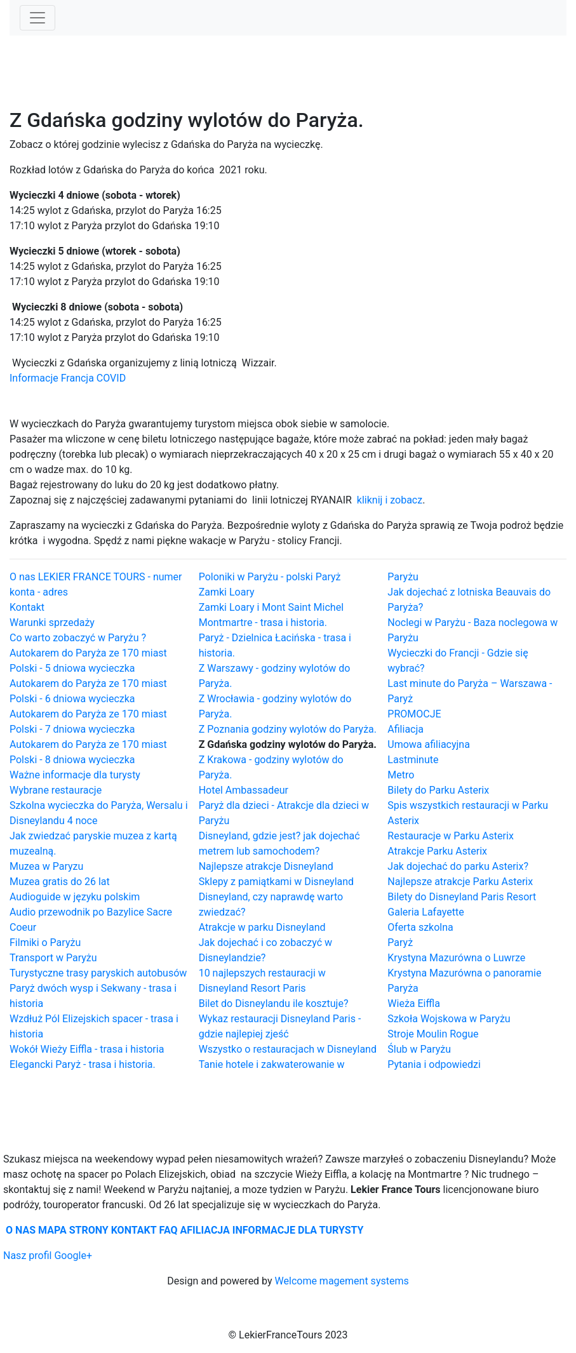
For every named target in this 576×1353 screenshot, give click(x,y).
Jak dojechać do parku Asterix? (457, 866)
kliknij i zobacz (389, 500)
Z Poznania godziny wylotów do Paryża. (288, 729)
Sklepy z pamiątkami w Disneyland (276, 882)
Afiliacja (405, 729)
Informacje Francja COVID (68, 378)
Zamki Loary (227, 592)
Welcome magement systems (342, 1281)
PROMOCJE (414, 714)
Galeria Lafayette (425, 912)
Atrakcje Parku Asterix (437, 851)
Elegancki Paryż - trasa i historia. (83, 1064)
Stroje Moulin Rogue (432, 1034)
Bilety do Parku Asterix (438, 790)
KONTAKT (134, 1230)
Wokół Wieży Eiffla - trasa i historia (87, 1049)
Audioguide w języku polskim (75, 897)
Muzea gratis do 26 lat (60, 882)
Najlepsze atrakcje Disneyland (266, 866)
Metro (400, 775)
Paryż (400, 942)
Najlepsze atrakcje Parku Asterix (460, 882)
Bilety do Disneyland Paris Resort (461, 897)
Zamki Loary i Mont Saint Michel (271, 607)
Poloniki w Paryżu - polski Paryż (270, 577)
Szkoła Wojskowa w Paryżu (448, 1019)
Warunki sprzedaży (52, 623)
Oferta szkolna (420, 927)
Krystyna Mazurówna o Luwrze (456, 958)
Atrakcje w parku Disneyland (262, 927)
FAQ (168, 1230)
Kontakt (27, 607)
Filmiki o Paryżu (45, 942)
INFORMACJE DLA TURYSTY (298, 1230)
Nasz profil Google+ (47, 1256)
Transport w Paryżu (53, 958)
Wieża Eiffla (413, 1003)
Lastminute (412, 760)
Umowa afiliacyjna (428, 744)
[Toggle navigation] (37, 17)
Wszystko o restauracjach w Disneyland (288, 1049)
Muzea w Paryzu (46, 866)
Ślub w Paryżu (419, 1049)
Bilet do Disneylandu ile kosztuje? (274, 1003)
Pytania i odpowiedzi (433, 1064)
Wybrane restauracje (56, 790)
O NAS (21, 1230)
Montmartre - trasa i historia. (263, 623)
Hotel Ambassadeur (243, 790)
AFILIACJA (205, 1230)
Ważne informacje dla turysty (75, 775)
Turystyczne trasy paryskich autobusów (98, 973)
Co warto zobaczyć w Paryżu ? (78, 638)
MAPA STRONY (73, 1230)
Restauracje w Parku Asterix (450, 836)
